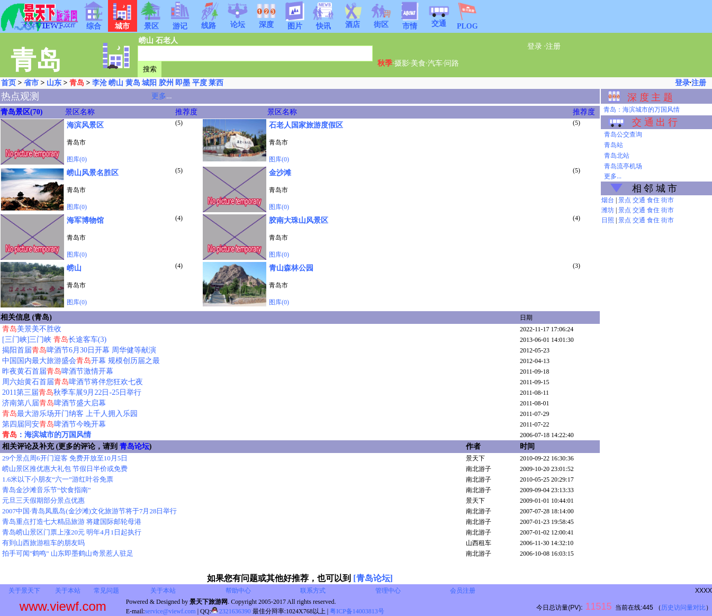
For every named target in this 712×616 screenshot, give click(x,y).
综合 (93, 22)
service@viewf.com (170, 611)
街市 (667, 200)
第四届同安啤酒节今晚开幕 (54, 424)
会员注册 (462, 590)
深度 (266, 21)
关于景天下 (24, 590)
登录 (534, 46)
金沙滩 (280, 173)
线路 (208, 22)
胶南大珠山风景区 (298, 220)
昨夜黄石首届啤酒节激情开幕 (57, 371)
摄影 (401, 63)
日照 (607, 220)
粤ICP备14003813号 (357, 611)
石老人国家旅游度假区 (306, 125)
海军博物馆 (85, 220)
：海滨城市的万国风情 (46, 435)
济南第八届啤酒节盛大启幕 (54, 403)
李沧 (99, 83)
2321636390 (231, 611)
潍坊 (607, 210)
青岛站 (613, 145)
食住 (653, 200)
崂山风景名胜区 (93, 173)
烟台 (607, 200)
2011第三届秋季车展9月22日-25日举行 (71, 392)
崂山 (146, 40)
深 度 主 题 (650, 97)
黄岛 (132, 83)
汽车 (435, 63)
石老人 (167, 40)
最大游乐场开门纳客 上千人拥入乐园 (70, 414)
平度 (199, 83)
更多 (158, 96)
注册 (553, 46)
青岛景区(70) (21, 112)
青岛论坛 (134, 446)
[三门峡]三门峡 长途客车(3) (54, 339)
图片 (294, 22)
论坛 (237, 21)
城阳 (149, 83)
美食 (418, 63)
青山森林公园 (291, 268)
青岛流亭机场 (623, 166)
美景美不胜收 (31, 329)
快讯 (323, 22)
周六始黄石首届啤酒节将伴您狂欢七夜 (72, 382)
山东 (54, 83)
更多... (612, 176)
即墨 (182, 83)
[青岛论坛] (373, 578)
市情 (409, 22)
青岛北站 (616, 155)
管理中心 (388, 590)
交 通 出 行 (655, 122)
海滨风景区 (85, 125)
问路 (451, 63)
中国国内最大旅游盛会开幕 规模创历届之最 (81, 361)
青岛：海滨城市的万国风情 (641, 109)
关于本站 (67, 590)
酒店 (352, 21)
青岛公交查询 (623, 134)
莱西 (216, 83)
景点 (624, 200)
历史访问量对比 (683, 607)
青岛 (76, 83)
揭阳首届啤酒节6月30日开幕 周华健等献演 (79, 350)
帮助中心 (238, 590)
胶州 (166, 83)
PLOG (467, 23)
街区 (381, 21)
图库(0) (77, 159)
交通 (438, 20)
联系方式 (313, 590)
